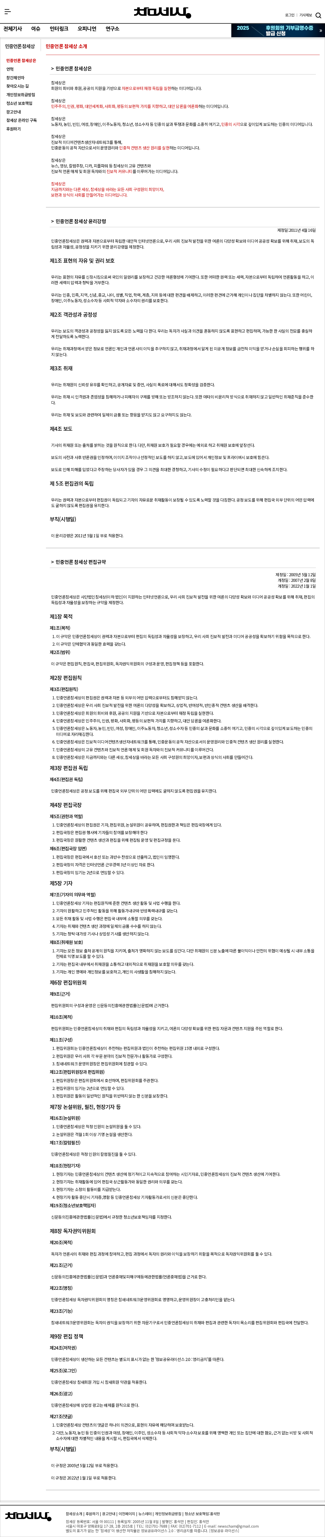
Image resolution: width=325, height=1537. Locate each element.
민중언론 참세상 (20, 46)
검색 (318, 15)
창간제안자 (15, 78)
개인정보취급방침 (20, 95)
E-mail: (210, 1526)
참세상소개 (74, 1513)
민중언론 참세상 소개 (66, 46)
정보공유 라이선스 (224, 1530)
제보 (305, 15)
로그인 (290, 15)
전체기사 (12, 28)
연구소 (113, 28)
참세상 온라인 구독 (21, 120)
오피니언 (87, 28)
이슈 (35, 28)
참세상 (162, 12)
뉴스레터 (145, 1513)
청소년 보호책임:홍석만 (202, 1513)
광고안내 (13, 112)
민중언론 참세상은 (21, 60)
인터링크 (59, 28)
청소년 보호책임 (19, 103)
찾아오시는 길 (17, 86)
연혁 (9, 69)
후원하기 (13, 129)
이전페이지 (127, 1513)
